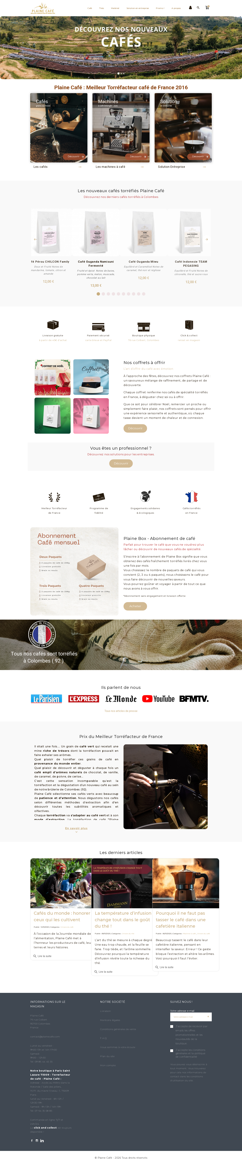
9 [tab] (138, 293)
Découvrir (135, 427)
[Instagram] (36, 1140)
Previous (35, 239)
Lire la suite (42, 959)
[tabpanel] (95, 248)
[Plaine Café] (44, 8)
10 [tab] (144, 293)
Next (207, 239)
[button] (4, 47)
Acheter (135, 605)
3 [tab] (108, 293)
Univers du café (67, 926)
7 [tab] (128, 293)
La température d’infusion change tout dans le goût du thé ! (119, 912)
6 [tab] (123, 293)
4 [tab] (113, 293)
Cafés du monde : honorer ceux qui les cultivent (56, 912)
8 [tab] (133, 293)
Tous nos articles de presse (121, 710)
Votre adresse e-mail (182, 1010)
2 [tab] (103, 293)
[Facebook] (31, 1140)
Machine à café (189, 926)
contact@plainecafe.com (45, 1035)
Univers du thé (128, 926)
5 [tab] (118, 293)
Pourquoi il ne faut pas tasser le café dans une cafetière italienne (181, 912)
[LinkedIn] (42, 1140)
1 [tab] (98, 293)
